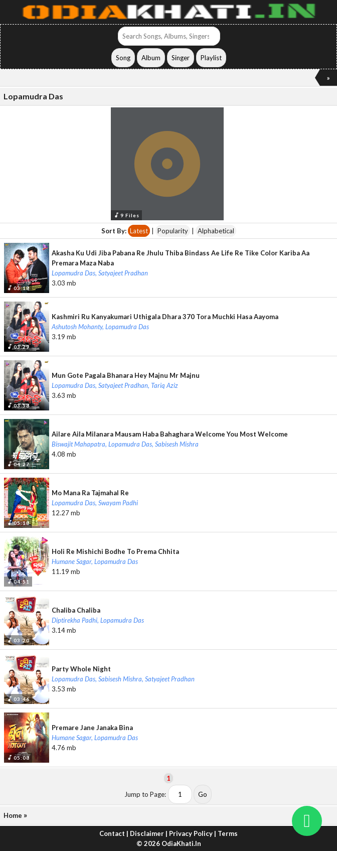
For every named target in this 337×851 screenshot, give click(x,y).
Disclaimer (147, 833)
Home (13, 815)
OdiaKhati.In (181, 843)
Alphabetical (216, 231)
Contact (112, 833)
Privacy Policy (191, 833)
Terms (228, 833)
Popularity (172, 231)
